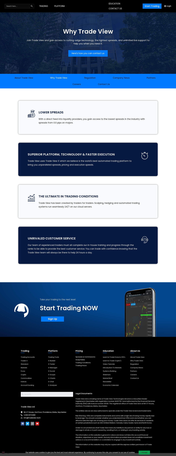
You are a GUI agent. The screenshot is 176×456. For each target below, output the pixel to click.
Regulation (90, 77)
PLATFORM (60, 6)
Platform (53, 353)
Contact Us (104, 84)
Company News (121, 77)
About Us (135, 353)
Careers (76, 84)
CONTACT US (117, 8)
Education (108, 353)
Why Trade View (58, 77)
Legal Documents (84, 396)
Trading (25, 353)
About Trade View (24, 77)
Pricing (79, 353)
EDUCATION (116, 3)
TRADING (45, 6)
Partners (151, 77)
